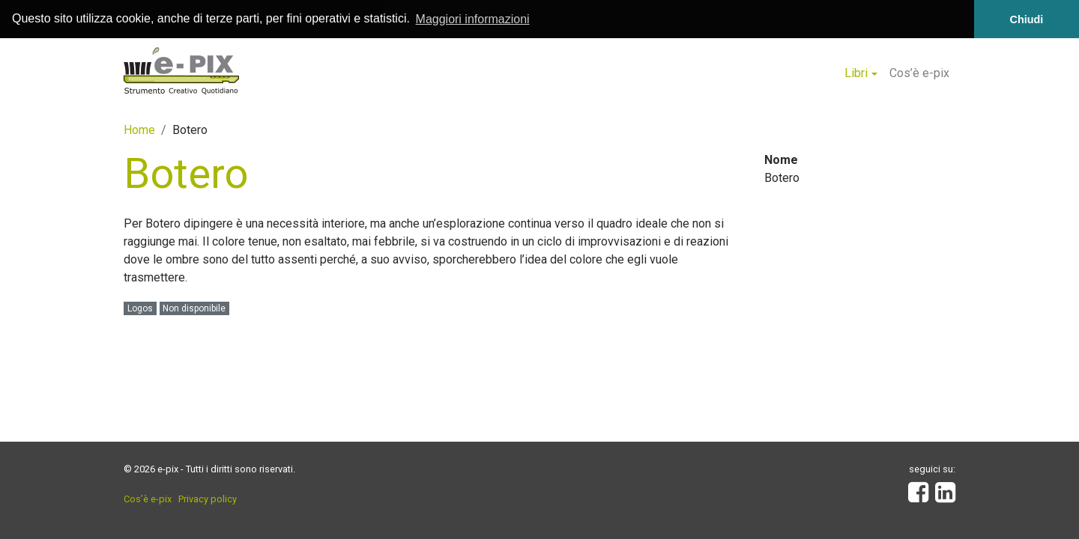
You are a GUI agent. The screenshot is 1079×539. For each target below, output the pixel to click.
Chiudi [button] (1027, 19)
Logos (140, 308)
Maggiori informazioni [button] (473, 19)
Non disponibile (194, 308)
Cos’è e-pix (919, 72)
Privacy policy (207, 499)
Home (139, 129)
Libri (856, 72)
